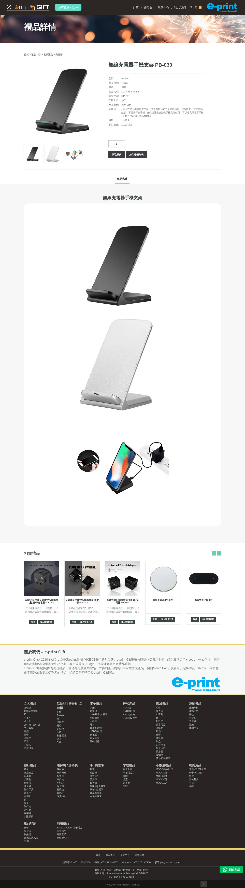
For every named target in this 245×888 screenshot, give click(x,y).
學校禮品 (129, 765)
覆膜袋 (60, 789)
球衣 (59, 739)
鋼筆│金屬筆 (96, 789)
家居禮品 (162, 703)
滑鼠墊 (27, 738)
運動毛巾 (193, 711)
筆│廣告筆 (97, 765)
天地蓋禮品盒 (31, 837)
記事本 (27, 717)
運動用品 (193, 728)
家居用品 (160, 744)
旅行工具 (28, 789)
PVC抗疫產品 (130, 717)
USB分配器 (96, 731)
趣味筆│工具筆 (98, 786)
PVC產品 (129, 703)
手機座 (93, 721)
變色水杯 (160, 748)
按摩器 (159, 751)
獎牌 (125, 776)
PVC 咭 (127, 707)
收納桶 (159, 755)
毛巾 (158, 707)
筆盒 (26, 734)
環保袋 (27, 786)
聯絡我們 (180, 7)
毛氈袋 (60, 782)
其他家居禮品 (163, 758)
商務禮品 (63, 823)
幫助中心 (163, 7)
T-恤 (59, 712)
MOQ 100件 (162, 782)
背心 (59, 725)
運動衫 (60, 728)
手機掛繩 (94, 741)
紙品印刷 (30, 823)
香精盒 (27, 796)
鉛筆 (92, 769)
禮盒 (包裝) (62, 837)
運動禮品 (195, 703)
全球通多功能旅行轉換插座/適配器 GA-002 (82, 601)
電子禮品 (48, 54)
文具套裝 (28, 728)
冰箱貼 (159, 728)
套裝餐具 (193, 779)
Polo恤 (60, 715)
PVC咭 (27, 744)
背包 (26, 769)
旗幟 (125, 786)
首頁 (136, 7)
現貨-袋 (61, 796)
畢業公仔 (127, 769)
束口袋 (60, 779)
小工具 (159, 714)
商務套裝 (61, 834)
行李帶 (27, 782)
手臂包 (192, 717)
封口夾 (159, 721)
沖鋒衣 (60, 722)
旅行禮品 (30, 765)
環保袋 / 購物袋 (67, 765)
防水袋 (192, 721)
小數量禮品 (163, 765)
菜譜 (191, 786)
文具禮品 (30, 703)
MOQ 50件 (161, 779)
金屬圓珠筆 (96, 793)
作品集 (148, 7)
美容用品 (160, 724)
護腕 (191, 724)
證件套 (27, 809)
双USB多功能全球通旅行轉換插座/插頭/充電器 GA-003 (41, 601)
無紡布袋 (61, 772)
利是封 (27, 834)
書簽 (26, 731)
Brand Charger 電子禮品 (69, 827)
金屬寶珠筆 (96, 796)
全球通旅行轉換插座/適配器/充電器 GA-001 (123, 601)
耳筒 (92, 724)
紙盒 (26, 827)
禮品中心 (36, 54)
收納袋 (27, 813)
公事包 (27, 779)
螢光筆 (93, 779)
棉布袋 (60, 769)
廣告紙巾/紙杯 (196, 772)
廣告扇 (159, 711)
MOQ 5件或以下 (164, 769)
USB (92, 707)
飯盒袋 (60, 786)
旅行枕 (27, 806)
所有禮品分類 (68, 7)
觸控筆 (93, 782)
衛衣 (59, 732)
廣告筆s (94, 776)
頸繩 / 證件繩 (31, 711)
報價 (33, 622)
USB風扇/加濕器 (98, 714)
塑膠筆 (93, 772)
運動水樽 (193, 707)
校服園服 (61, 735)
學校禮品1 (128, 772)
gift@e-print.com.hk (170, 862)
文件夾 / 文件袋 (32, 724)
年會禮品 (61, 831)
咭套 (26, 741)
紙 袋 (26, 841)
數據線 (93, 711)
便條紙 (27, 707)
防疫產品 (28, 772)
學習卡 (27, 831)
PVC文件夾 (129, 714)
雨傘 (26, 803)
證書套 (126, 782)
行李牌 (27, 776)
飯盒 (158, 741)
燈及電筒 (94, 738)
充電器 (59, 54)
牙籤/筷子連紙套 (197, 769)
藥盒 (158, 734)
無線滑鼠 (94, 717)
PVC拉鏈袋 (129, 711)
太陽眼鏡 (28, 816)
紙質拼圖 (28, 748)
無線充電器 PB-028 (163, 600)
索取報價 (116, 154)
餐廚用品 (195, 765)
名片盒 (27, 721)
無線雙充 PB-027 (203, 600)
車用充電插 (96, 728)
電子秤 (27, 793)
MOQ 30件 (161, 776)
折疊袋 (60, 776)
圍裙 (191, 782)
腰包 (191, 714)
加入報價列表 (136, 154)
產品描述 (122, 178)
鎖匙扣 (159, 731)
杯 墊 (191, 776)
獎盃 (125, 779)
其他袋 (60, 793)
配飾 (59, 742)
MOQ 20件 (161, 772)
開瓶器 (159, 738)
